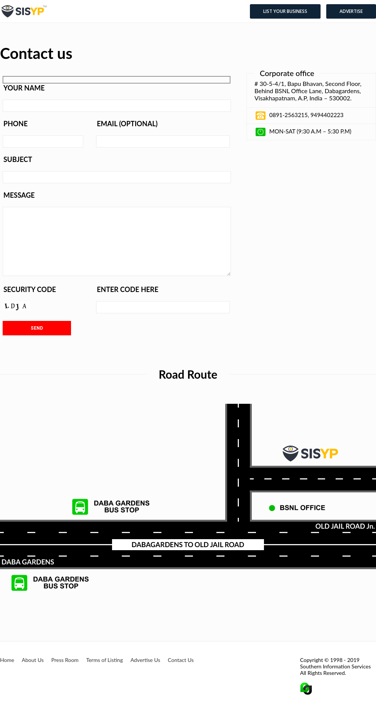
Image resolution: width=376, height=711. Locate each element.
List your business (285, 11)
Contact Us (181, 660)
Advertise (351, 11)
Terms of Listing (104, 660)
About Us (33, 660)
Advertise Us (145, 660)
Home (7, 660)
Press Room (65, 660)
